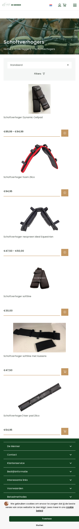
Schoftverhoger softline (17, 296)
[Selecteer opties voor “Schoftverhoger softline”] (64, 312)
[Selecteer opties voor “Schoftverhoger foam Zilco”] (64, 192)
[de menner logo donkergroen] (11, 5)
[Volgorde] (39, 65)
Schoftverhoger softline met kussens (25, 356)
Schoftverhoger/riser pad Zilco (22, 415)
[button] (75, 5)
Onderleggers (22, 49)
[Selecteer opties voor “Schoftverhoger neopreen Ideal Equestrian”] (64, 252)
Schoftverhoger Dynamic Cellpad (23, 117)
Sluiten (39, 525)
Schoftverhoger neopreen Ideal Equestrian (28, 236)
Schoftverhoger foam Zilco (19, 177)
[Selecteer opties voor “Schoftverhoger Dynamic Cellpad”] (64, 133)
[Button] (59, 5)
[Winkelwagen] (64, 5)
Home (7, 49)
